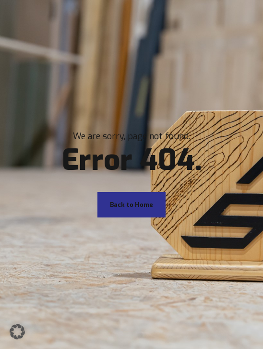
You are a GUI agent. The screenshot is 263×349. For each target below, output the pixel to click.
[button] (17, 331)
